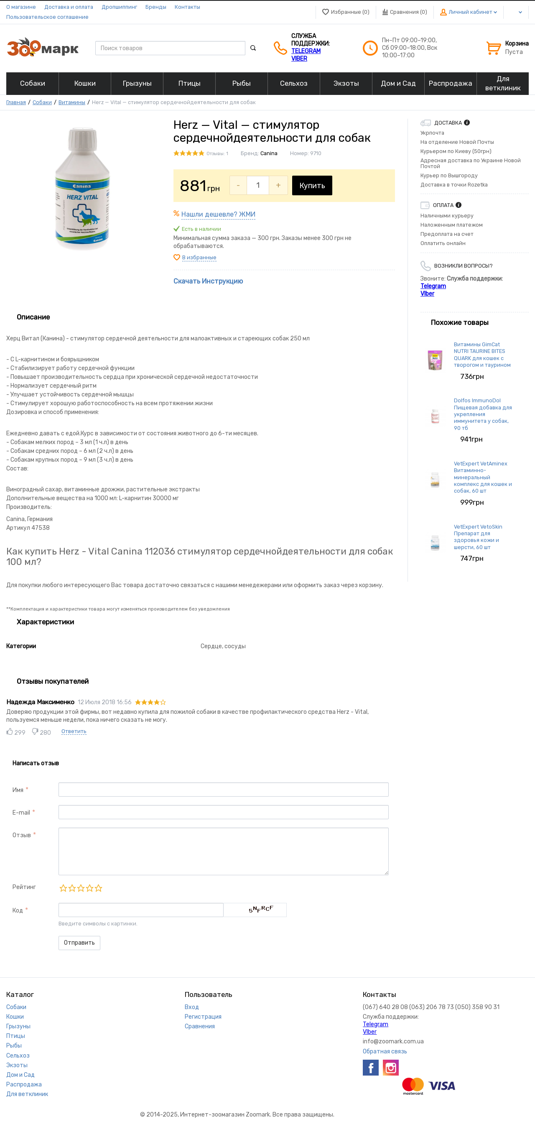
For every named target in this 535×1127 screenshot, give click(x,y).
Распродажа (24, 1084)
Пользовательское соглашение (47, 17)
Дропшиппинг (119, 7)
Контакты (187, 7)
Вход (192, 1007)
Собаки (42, 102)
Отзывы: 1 (217, 153)
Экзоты (17, 1065)
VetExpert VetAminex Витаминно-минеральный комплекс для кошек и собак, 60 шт (483, 477)
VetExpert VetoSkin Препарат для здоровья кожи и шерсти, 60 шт (478, 537)
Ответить (74, 731)
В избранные (199, 257)
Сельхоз (18, 1055)
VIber (299, 58)
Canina (269, 153)
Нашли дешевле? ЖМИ (218, 214)
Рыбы (14, 1045)
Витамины (72, 102)
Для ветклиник (27, 1094)
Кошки (15, 1016)
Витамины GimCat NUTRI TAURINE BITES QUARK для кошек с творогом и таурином (482, 354)
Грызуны (18, 1026)
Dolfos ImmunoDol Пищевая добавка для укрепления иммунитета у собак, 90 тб (483, 414)
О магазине (21, 7)
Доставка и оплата (68, 7)
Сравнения (200, 1026)
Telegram (306, 51)
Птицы (15, 1036)
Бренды (155, 7)
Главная (16, 102)
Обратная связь (385, 1051)
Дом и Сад (20, 1074)
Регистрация (203, 1016)
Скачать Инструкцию (208, 281)
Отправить (79, 942)
